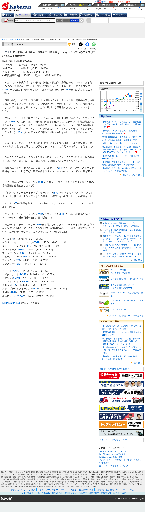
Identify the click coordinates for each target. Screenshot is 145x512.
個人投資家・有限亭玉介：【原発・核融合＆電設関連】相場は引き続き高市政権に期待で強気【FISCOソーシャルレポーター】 (121, 149)
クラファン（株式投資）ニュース (114, 440)
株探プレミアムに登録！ (120, 1)
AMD (13, 292)
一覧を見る (137, 260)
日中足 (141, 96)
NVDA (21, 295)
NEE (39, 224)
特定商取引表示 (86, 489)
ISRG (55, 192)
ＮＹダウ (101, 5)
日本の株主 (105, 14)
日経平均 (47, 5)
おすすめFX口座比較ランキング (112, 451)
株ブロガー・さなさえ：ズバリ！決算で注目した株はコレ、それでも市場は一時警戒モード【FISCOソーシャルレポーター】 (122, 238)
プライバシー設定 (68, 489)
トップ (9, 14)
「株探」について (17, 489)
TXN (20, 132)
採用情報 (99, 489)
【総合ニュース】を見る (131, 175)
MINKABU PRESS (11, 302)
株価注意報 (56, 14)
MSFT (7, 89)
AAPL (16, 270)
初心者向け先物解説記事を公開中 (114, 369)
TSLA (67, 89)
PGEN (40, 182)
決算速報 (39, 14)
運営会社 (110, 489)
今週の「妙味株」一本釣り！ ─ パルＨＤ (119, 143)
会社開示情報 (72, 15)
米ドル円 (74, 5)
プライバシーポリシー (47, 489)
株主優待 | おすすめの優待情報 (112, 454)
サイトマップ (122, 489)
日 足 (141, 106)
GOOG (25, 281)
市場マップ (121, 14)
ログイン (139, 1)
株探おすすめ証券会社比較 (110, 457)
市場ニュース (24, 15)
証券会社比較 (119, 493)
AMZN (16, 278)
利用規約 (31, 489)
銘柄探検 (88, 14)
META (35, 288)
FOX (62, 214)
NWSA (40, 214)
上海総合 (128, 5)
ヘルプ (133, 489)
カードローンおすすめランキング (113, 466)
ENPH (61, 167)
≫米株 (100, 1)
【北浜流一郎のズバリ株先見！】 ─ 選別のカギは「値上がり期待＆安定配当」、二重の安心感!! (121, 124)
